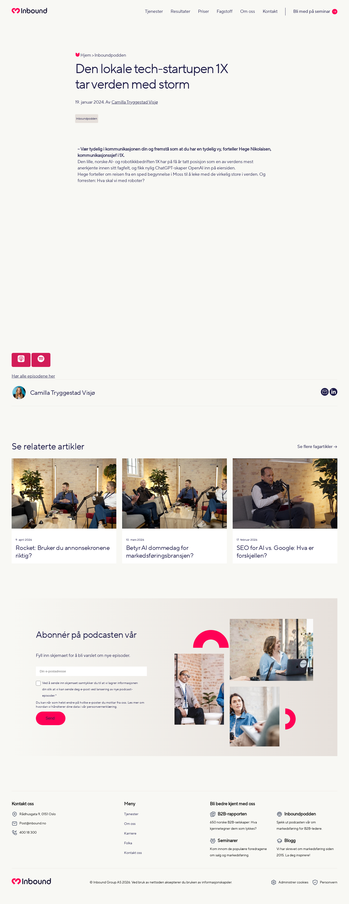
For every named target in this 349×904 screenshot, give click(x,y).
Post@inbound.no (29, 823)
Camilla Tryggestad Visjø (134, 102)
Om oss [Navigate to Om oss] (247, 11)
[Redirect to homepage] (29, 14)
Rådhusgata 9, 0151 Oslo (34, 814)
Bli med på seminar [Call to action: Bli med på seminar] (315, 11)
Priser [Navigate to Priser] (203, 11)
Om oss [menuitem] (129, 824)
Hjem (85, 55)
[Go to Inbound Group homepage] (31, 883)
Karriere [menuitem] (130, 833)
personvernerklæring (102, 707)
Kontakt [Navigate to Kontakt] (270, 11)
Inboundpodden (110, 55)
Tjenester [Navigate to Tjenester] (154, 11)
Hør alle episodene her (33, 376)
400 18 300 (24, 833)
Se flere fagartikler (315, 446)
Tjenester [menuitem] (131, 814)
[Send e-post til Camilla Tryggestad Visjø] (325, 392)
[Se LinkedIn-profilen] (333, 393)
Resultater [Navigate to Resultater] (180, 11)
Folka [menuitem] (128, 843)
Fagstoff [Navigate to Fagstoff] (224, 11)
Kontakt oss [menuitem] (133, 853)
